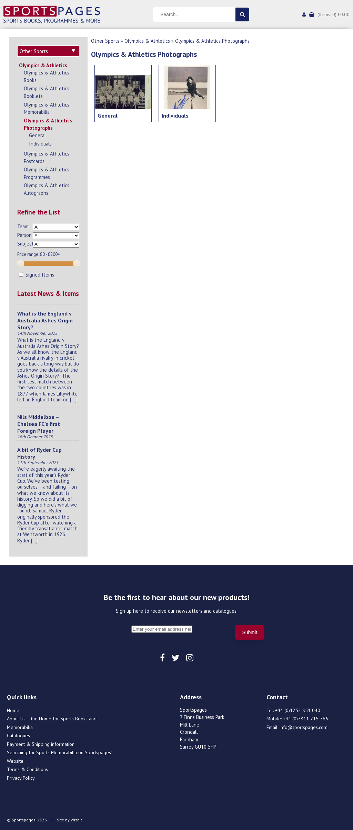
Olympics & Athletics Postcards (46, 157)
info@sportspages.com (303, 727)
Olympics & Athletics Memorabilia (46, 108)
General (37, 135)
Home (13, 710)
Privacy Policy (21, 778)
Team (23, 226)
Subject (25, 243)
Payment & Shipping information (40, 744)
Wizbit (76, 819)
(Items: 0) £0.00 (333, 14)
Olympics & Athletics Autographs (46, 189)
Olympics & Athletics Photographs (48, 124)
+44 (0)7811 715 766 (305, 719)
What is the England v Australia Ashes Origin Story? (45, 320)
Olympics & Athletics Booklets (46, 92)
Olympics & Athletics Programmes (46, 173)
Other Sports (105, 41)
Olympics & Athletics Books (46, 76)
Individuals (40, 143)
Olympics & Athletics (43, 65)
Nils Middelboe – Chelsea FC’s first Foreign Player (38, 423)
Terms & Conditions (27, 769)
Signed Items (36, 274)
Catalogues (18, 735)
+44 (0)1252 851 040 (297, 710)
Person (24, 235)
